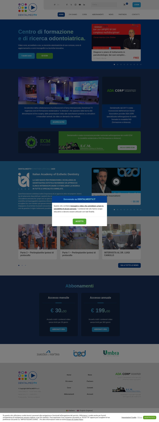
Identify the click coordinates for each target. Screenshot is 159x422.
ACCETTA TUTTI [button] (149, 417)
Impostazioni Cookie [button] (129, 417)
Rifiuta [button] (139, 417)
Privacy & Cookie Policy (74, 419)
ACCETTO (79, 221)
